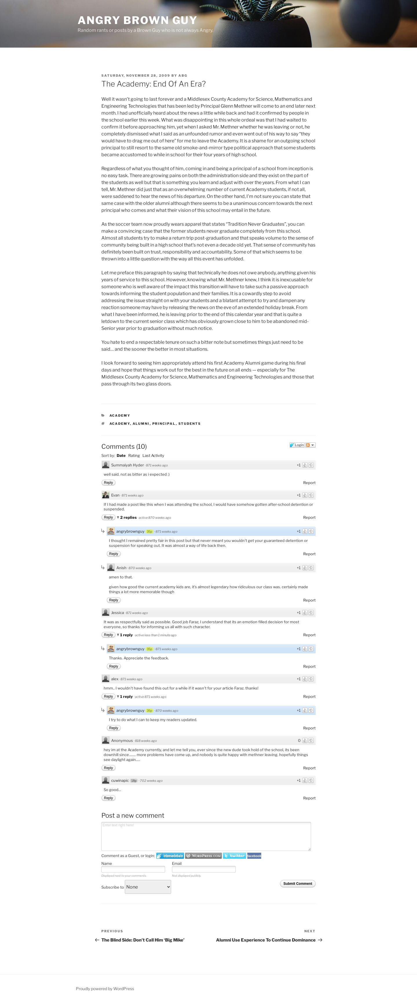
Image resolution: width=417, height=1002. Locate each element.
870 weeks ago (140, 568)
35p (149, 531)
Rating (134, 455)
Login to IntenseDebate (170, 856)
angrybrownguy (130, 531)
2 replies (129, 517)
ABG (182, 75)
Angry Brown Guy (138, 20)
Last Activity (153, 455)
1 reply (127, 635)
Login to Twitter (234, 856)
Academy (120, 415)
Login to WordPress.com (203, 856)
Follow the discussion (310, 445)
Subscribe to (136, 887)
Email (177, 863)
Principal (164, 424)
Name (106, 863)
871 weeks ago (157, 465)
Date (121, 455)
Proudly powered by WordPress (105, 988)
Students (189, 424)
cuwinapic (120, 780)
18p (133, 780)
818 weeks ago (146, 741)
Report (309, 482)
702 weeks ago (151, 781)
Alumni (141, 424)
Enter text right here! (206, 836)
